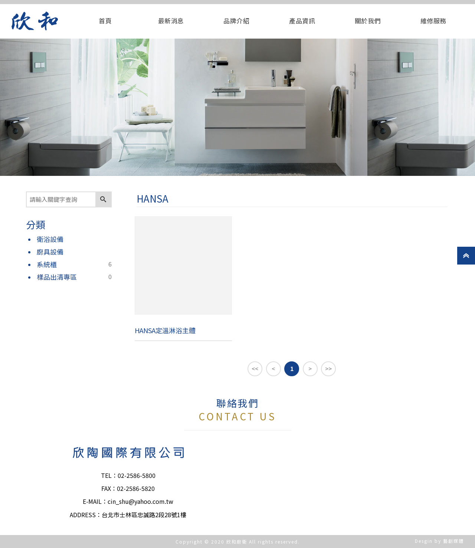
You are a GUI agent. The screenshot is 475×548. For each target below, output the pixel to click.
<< (255, 368)
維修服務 (433, 20)
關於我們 (368, 20)
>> (328, 368)
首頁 (105, 20)
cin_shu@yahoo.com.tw (140, 501)
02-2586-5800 (136, 475)
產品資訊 (302, 20)
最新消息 (171, 20)
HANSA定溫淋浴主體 (165, 330)
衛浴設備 (50, 239)
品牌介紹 (236, 20)
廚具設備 (50, 251)
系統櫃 (47, 264)
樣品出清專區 (57, 277)
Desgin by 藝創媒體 (439, 541)
